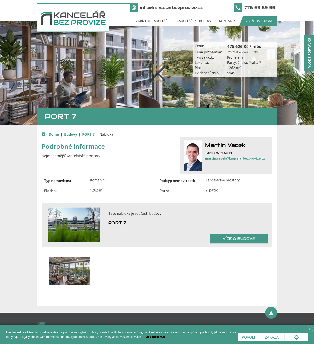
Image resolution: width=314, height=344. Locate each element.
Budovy (70, 134)
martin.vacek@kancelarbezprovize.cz (235, 158)
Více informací (155, 337)
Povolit (249, 337)
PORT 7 (88, 134)
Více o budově (239, 238)
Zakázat (273, 337)
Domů (54, 134)
